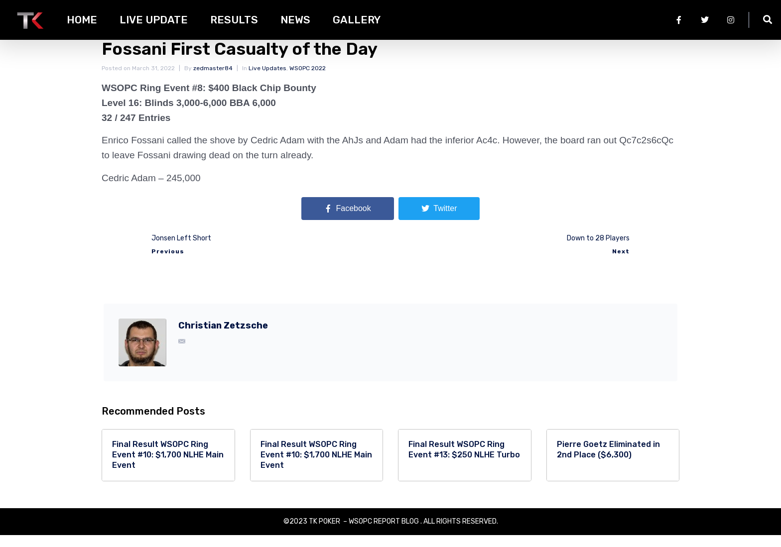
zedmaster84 (213, 80)
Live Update (154, 19)
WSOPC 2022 (307, 80)
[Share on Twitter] (439, 221)
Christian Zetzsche (223, 337)
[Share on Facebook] (347, 221)
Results (234, 19)
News (295, 19)
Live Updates (267, 80)
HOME (82, 19)
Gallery (357, 19)
